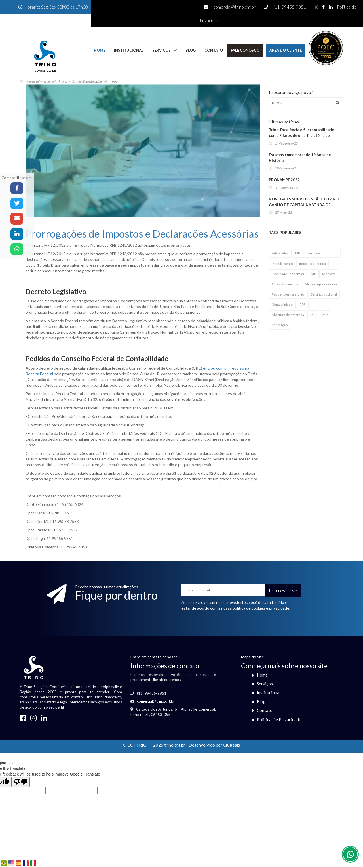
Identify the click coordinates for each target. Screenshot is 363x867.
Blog (190, 50)
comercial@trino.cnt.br (234, 6)
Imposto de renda (312, 263)
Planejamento (282, 263)
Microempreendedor (321, 284)
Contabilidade (282, 304)
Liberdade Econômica (288, 274)
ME (313, 274)
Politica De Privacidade (279, 719)
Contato (213, 50)
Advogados (280, 253)
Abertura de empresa (288, 315)
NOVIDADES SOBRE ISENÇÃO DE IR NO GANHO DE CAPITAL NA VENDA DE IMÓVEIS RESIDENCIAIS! (304, 205)
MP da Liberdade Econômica (316, 253)
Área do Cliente (285, 50)
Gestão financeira (285, 284)
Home (99, 50)
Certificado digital (323, 294)
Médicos (328, 274)
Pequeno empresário (288, 294)
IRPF (302, 304)
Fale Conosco (245, 50)
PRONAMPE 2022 (284, 179)
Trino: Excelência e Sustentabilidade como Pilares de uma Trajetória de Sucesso (301, 135)
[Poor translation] (21, 782)
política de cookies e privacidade (261, 608)
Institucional (128, 50)
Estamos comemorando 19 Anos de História (300, 157)
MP (325, 315)
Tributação (280, 325)
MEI (313, 315)
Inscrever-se (283, 590)
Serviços (161, 50)
